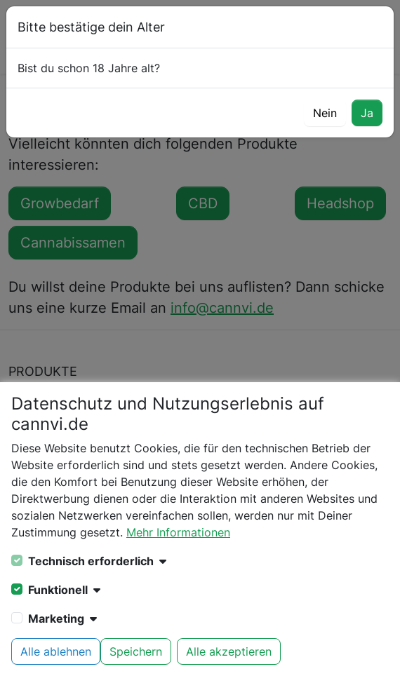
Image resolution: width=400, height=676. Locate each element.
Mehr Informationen (178, 532)
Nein (325, 113)
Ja (367, 113)
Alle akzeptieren (229, 651)
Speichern (135, 651)
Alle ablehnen (55, 651)
